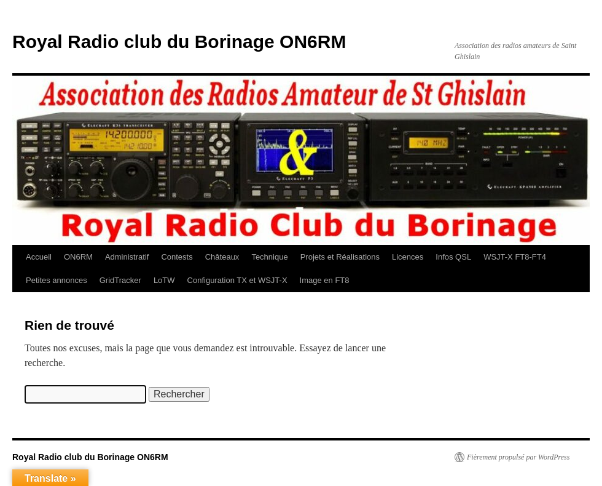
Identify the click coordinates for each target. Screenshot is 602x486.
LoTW (164, 280)
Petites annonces (56, 280)
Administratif (127, 256)
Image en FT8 (325, 280)
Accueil (39, 256)
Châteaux (222, 256)
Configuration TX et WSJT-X (237, 280)
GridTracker (120, 280)
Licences (407, 256)
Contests (176, 256)
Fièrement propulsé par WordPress (518, 457)
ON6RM (78, 256)
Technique (269, 256)
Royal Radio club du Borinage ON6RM (179, 41)
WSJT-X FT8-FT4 (514, 256)
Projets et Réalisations (340, 256)
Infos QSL (453, 256)
